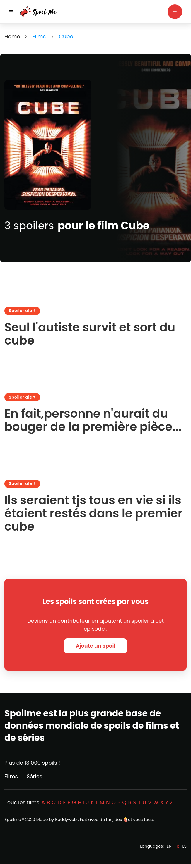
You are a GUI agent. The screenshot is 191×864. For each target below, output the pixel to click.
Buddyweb (66, 819)
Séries (34, 776)
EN (169, 846)
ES (184, 846)
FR (177, 846)
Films (11, 776)
